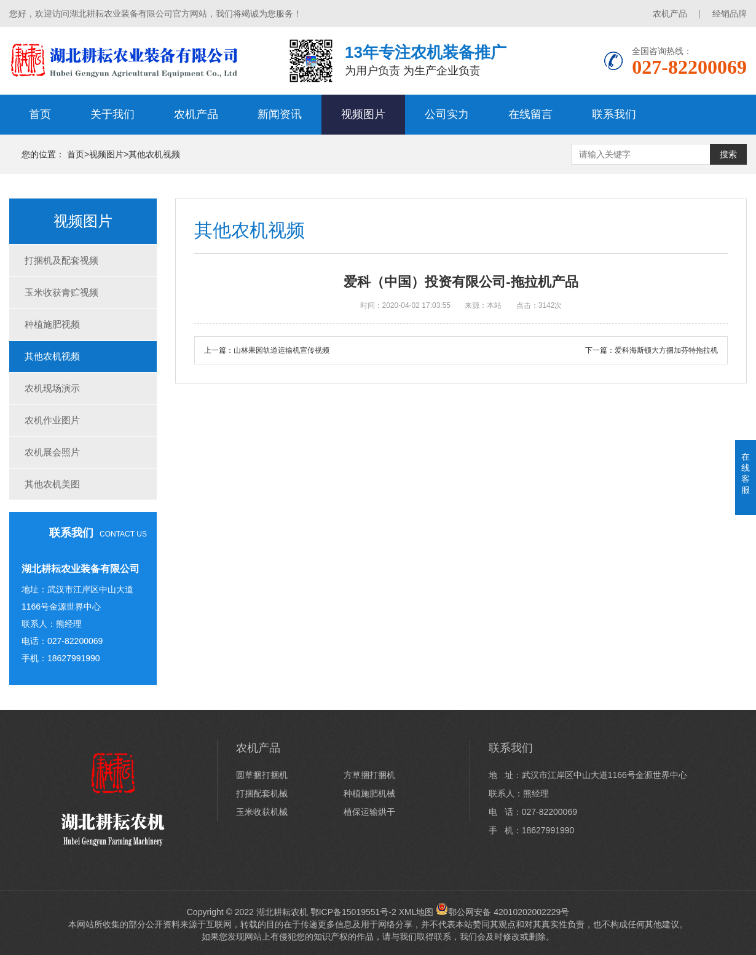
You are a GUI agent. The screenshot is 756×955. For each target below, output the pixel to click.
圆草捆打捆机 (262, 775)
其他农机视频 (154, 154)
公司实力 (447, 114)
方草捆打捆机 (369, 775)
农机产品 (670, 13)
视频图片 (363, 114)
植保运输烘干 (369, 812)
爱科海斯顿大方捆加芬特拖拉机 (666, 350)
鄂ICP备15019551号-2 (353, 912)
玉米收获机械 (262, 812)
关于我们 (112, 114)
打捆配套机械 (262, 793)
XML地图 (416, 912)
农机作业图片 (52, 420)
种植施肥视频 (52, 324)
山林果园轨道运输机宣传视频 (281, 350)
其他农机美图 (52, 484)
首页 (40, 114)
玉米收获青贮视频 (61, 292)
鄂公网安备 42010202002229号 (502, 912)
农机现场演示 (52, 388)
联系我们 (614, 114)
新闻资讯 (280, 114)
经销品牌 (729, 13)
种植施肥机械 (369, 793)
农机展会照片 (52, 452)
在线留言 (530, 114)
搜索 (728, 154)
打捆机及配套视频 (61, 260)
